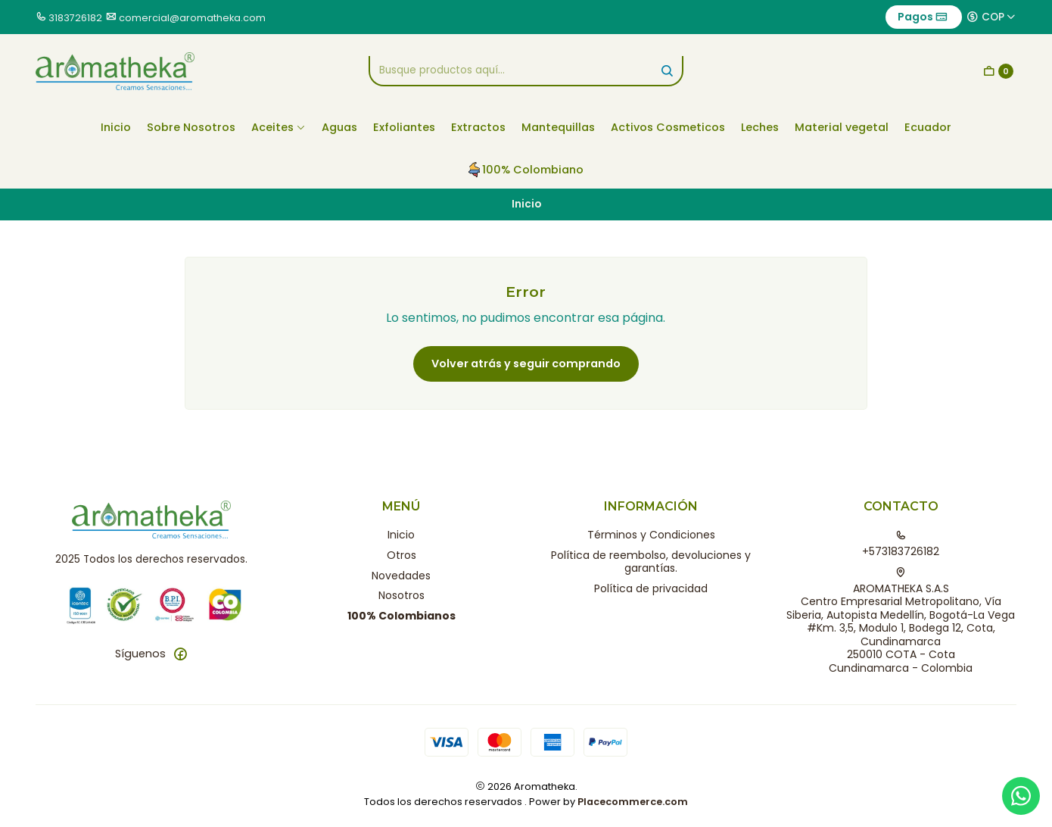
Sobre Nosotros (191, 127)
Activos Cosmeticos (668, 127)
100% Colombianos (401, 615)
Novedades (401, 575)
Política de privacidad (651, 588)
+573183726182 (900, 544)
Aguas (339, 127)
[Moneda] (991, 17)
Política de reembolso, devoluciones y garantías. (651, 562)
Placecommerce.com (632, 801)
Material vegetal (842, 127)
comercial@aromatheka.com (192, 17)
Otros (401, 555)
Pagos (923, 16)
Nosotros (401, 595)
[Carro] (998, 71)
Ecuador (927, 127)
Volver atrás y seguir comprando (526, 363)
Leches (760, 127)
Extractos (478, 127)
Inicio (116, 127)
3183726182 (75, 17)
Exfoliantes (404, 127)
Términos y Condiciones (651, 534)
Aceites (278, 127)
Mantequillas (558, 127)
